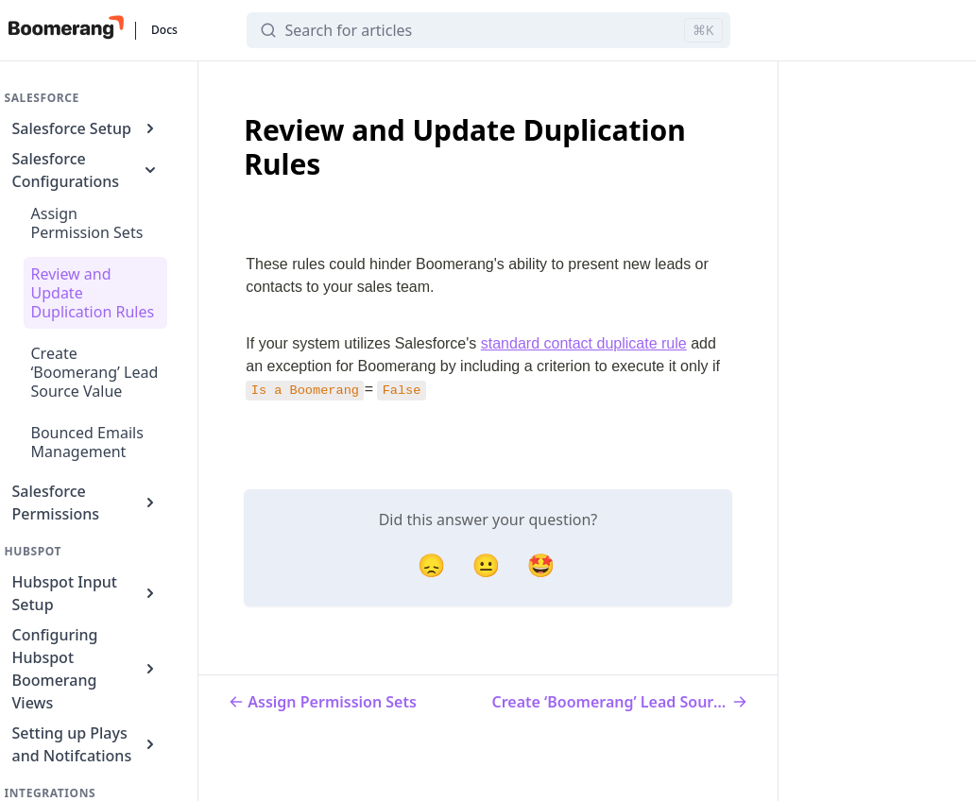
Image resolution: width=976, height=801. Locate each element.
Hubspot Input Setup (86, 593)
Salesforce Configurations (86, 170)
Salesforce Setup (86, 128)
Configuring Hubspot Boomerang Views (86, 668)
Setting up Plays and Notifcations (86, 744)
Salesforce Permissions (86, 502)
